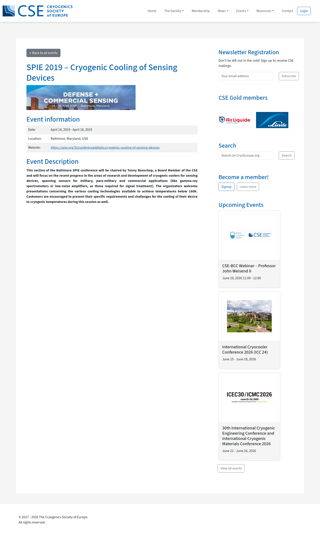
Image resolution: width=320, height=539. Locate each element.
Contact (287, 11)
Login (304, 11)
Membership (201, 11)
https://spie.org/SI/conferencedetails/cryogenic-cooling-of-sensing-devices (105, 147)
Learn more (248, 186)
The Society (172, 11)
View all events (231, 468)
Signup (226, 186)
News (222, 11)
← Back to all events (43, 53)
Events (241, 11)
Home (152, 11)
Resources (263, 11)
